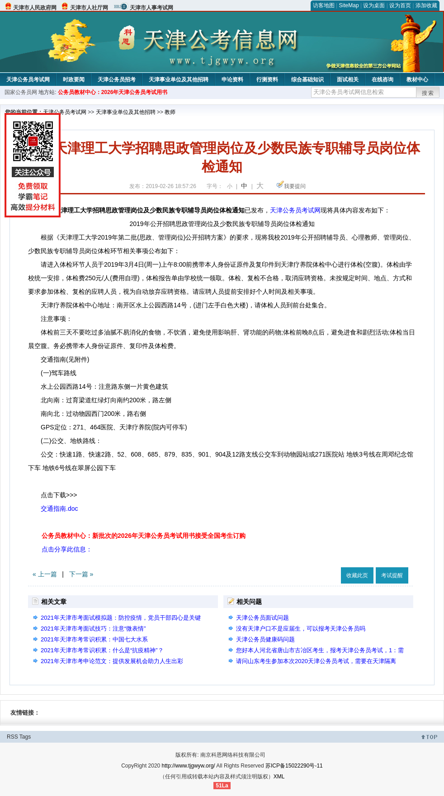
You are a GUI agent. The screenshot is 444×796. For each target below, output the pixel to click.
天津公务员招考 (117, 79)
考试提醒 (392, 575)
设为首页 (400, 5)
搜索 (428, 93)
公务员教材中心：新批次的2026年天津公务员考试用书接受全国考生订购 (144, 535)
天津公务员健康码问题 (265, 639)
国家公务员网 (21, 92)
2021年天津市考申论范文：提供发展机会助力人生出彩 (112, 661)
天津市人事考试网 (151, 8)
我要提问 (295, 186)
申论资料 (232, 79)
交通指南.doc (59, 508)
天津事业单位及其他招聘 (178, 79)
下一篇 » (81, 574)
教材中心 (417, 79)
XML (279, 776)
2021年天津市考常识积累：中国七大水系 (94, 639)
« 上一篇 (45, 574)
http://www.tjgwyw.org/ (188, 766)
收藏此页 (357, 575)
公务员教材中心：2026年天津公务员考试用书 (113, 92)
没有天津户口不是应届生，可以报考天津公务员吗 (300, 628)
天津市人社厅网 (89, 8)
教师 (170, 112)
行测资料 (267, 79)
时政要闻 (74, 79)
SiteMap (349, 5)
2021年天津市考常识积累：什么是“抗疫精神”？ (102, 650)
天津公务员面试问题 (262, 617)
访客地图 (324, 5)
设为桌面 (374, 5)
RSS (12, 737)
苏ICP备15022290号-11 (294, 766)
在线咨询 (382, 79)
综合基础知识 (307, 79)
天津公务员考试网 (28, 79)
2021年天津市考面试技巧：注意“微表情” (93, 628)
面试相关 (348, 79)
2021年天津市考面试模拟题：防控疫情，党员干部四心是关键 (121, 617)
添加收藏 (426, 5)
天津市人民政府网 (35, 8)
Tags (25, 737)
